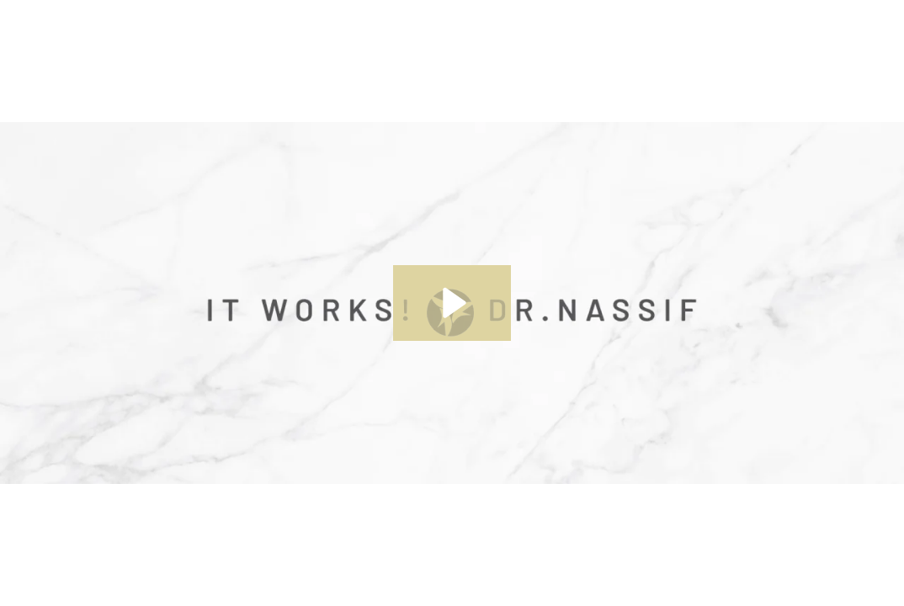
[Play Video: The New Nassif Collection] (452, 303)
